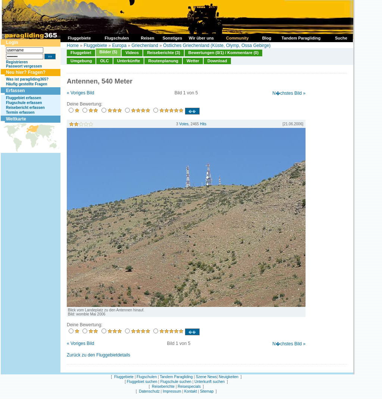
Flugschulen (147, 377)
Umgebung (81, 61)
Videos (132, 52)
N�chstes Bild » (289, 93)
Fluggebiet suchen (142, 382)
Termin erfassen (20, 112)
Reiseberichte (163, 386)
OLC (104, 61)
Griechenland (144, 45)
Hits (203, 124)
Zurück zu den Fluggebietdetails (98, 355)
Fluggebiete (95, 45)
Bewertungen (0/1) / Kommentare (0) (223, 52)
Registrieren (17, 62)
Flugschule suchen (175, 382)
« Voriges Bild (80, 92)
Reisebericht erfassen (25, 108)
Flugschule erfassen (24, 103)
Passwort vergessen (24, 66)
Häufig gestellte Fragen (26, 84)
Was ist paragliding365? (27, 79)
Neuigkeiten (228, 377)
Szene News (206, 377)
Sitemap (207, 391)
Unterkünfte (128, 61)
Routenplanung (163, 61)
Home (73, 45)
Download (217, 61)
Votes (183, 124)
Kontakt (190, 391)
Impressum (172, 391)
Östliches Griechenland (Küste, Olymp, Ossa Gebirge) (216, 45)
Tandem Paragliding (176, 377)
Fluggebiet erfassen (23, 98)
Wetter (193, 61)
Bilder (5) (109, 52)
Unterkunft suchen (209, 382)
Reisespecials (189, 386)
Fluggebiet (81, 52)
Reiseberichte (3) (163, 52)
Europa (119, 45)
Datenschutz (149, 391)
